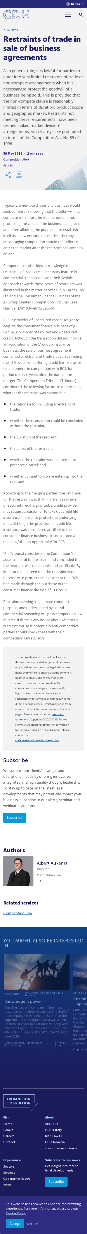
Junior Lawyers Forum (61, 1148)
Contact (9, 1142)
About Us (51, 1124)
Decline (32, 1224)
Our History (53, 1130)
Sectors (8, 1166)
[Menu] (70, 15)
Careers (8, 1136)
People (8, 1130)
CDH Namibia (55, 1142)
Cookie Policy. (16, 1213)
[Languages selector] (74, 4)
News (7, 1185)
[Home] (16, 15)
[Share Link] (8, 176)
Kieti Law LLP (54, 1136)
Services (9, 1173)
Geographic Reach (16, 1179)
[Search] (81, 14)
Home (7, 1124)
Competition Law (17, 913)
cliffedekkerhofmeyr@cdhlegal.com (37, 740)
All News (12, 31)
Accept (15, 1223)
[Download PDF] (19, 176)
